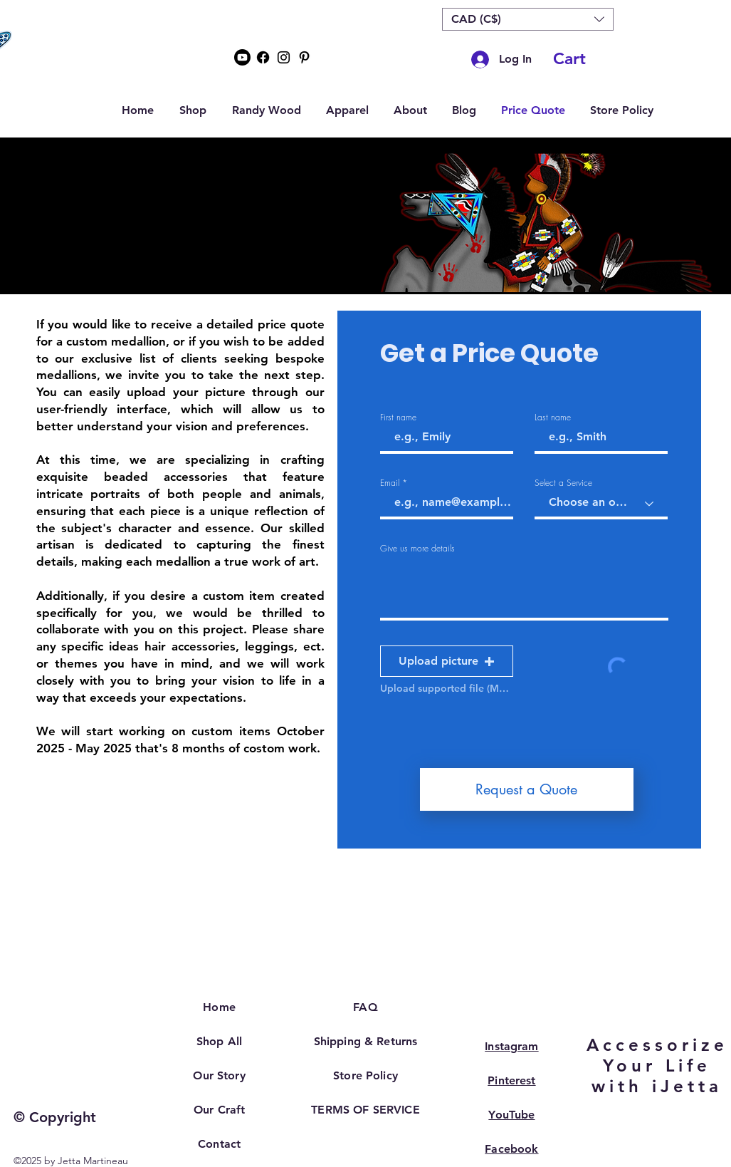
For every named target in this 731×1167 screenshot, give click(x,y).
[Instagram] (283, 57)
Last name (553, 417)
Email (389, 483)
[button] (528, 19)
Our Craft (219, 1109)
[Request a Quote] (526, 789)
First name (398, 417)
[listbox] (528, 19)
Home (219, 1007)
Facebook (511, 1149)
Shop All (219, 1041)
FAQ (365, 1007)
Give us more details (417, 548)
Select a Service (563, 483)
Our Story (219, 1075)
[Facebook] (263, 57)
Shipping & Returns (366, 1041)
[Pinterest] (304, 57)
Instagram (511, 1046)
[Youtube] (242, 57)
